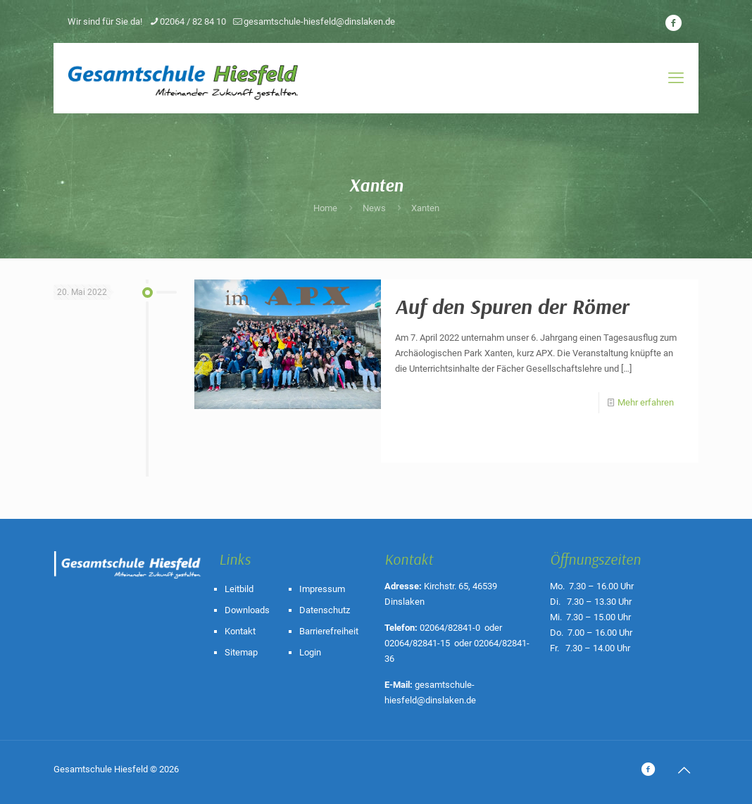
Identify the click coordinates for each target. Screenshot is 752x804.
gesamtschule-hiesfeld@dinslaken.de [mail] (319, 21)
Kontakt (240, 631)
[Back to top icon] (683, 770)
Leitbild (239, 589)
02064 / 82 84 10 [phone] (193, 21)
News (374, 208)
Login (310, 652)
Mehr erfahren (646, 402)
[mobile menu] (676, 78)
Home (325, 208)
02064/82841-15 (417, 643)
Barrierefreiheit (328, 631)
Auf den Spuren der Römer (512, 306)
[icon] (673, 23)
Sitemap (241, 652)
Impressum (322, 589)
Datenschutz (324, 610)
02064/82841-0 (450, 627)
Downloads (247, 610)
